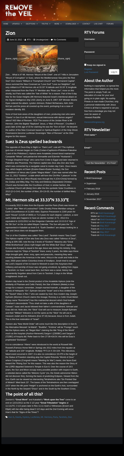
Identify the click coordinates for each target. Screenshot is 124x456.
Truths (46, 24)
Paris (55, 417)
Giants (18, 417)
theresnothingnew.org (94, 122)
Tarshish (63, 417)
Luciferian (35, 417)
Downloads (72, 24)
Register (88, 69)
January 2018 (92, 194)
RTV (29, 40)
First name (90, 135)
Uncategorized (42, 40)
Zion (10, 33)
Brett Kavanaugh (94, 178)
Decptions (32, 24)
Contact (86, 24)
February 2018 (93, 188)
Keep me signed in (96, 65)
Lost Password (91, 72)
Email (87, 147)
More (58, 24)
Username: (89, 39)
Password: (89, 52)
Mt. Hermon (46, 417)
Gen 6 (11, 417)
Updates (17, 24)
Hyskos (25, 417)
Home (5, 24)
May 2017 (104, 226)
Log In (114, 72)
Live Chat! (98, 24)
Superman (91, 183)
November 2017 (93, 199)
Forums (110, 24)
